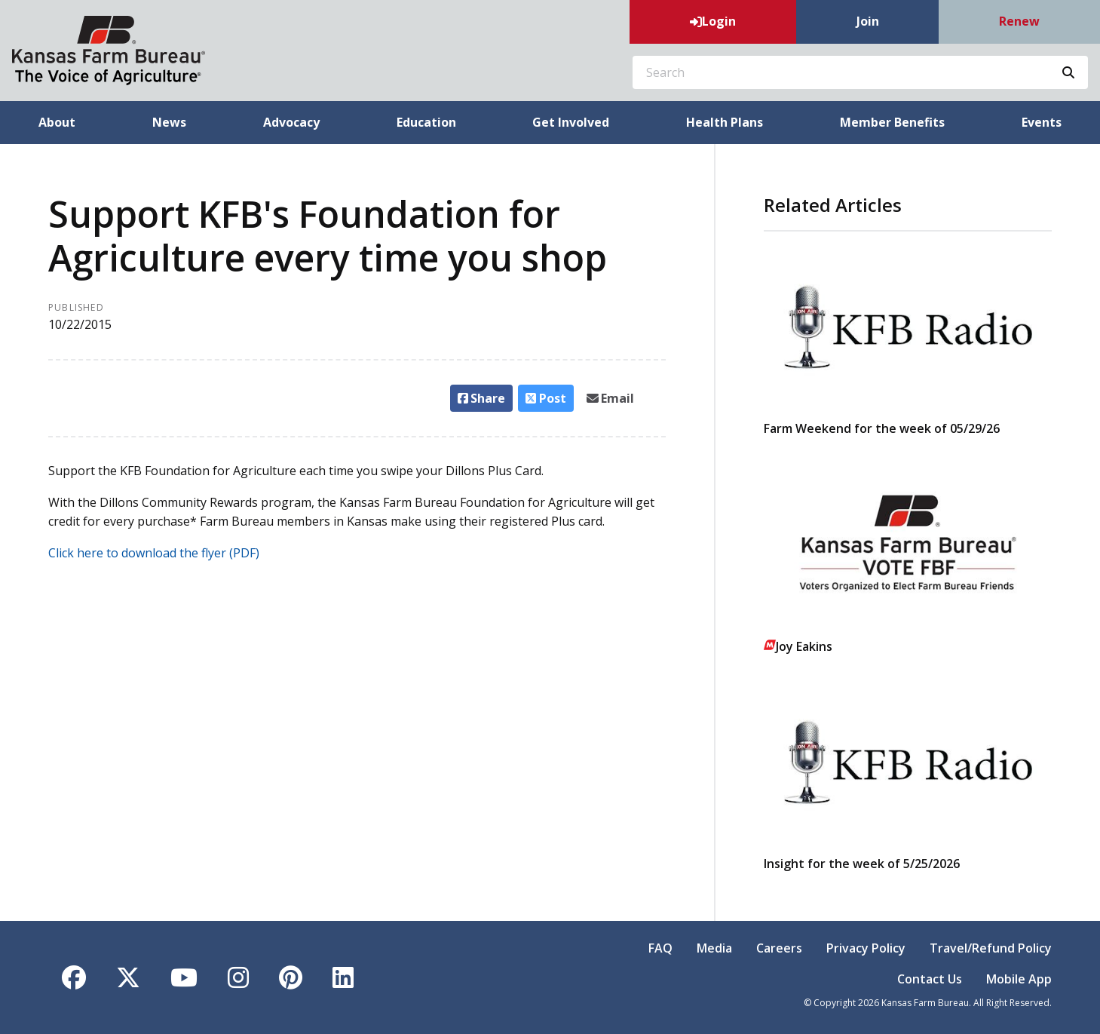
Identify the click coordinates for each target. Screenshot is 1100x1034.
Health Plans (724, 122)
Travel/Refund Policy (991, 948)
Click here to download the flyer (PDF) (153, 553)
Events (1042, 122)
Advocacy (291, 122)
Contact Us (929, 979)
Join (867, 21)
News (169, 122)
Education (426, 122)
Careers (779, 948)
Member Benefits (892, 122)
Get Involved (570, 122)
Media (714, 948)
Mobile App (1019, 979)
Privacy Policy (865, 948)
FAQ (660, 948)
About (56, 122)
